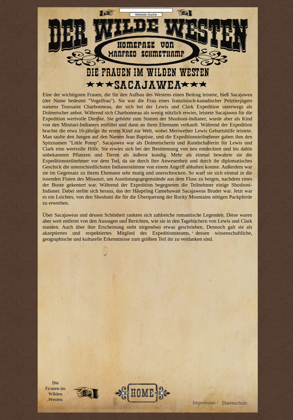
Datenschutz (234, 403)
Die (55, 382)
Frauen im (55, 388)
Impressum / (205, 403)
